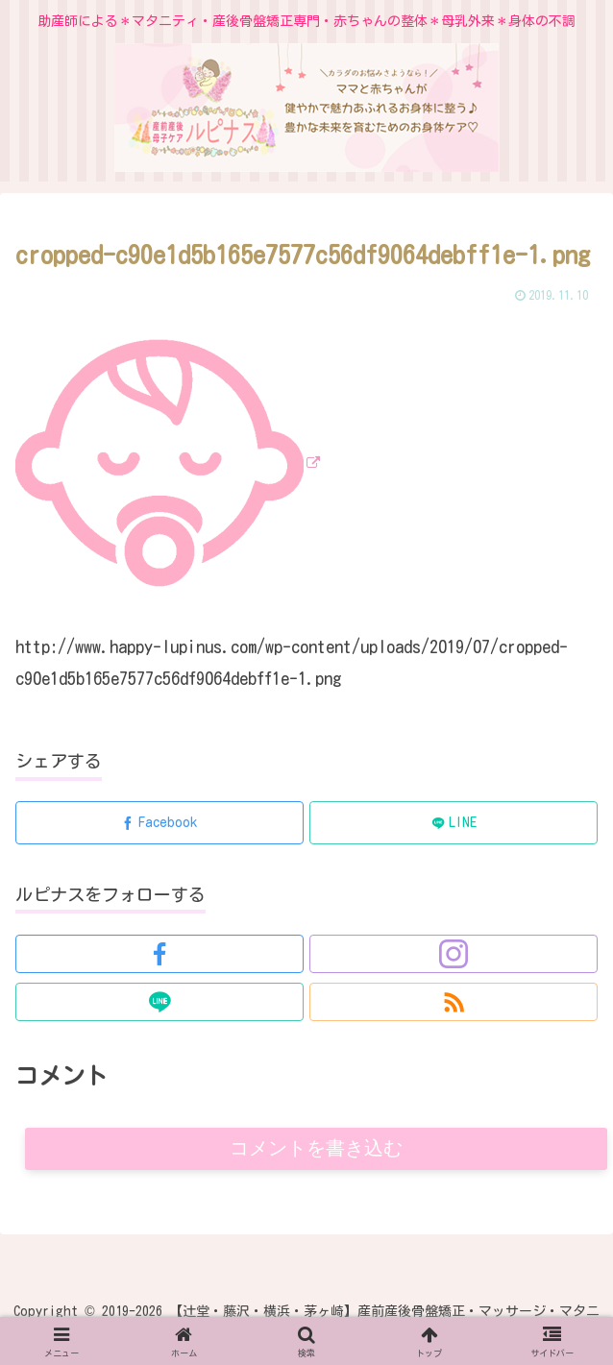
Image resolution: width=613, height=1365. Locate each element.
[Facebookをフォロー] (159, 954)
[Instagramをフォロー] (453, 954)
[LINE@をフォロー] (159, 1002)
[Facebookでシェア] (159, 822)
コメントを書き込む (316, 1149)
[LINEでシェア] (453, 822)
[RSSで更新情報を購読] (453, 1002)
